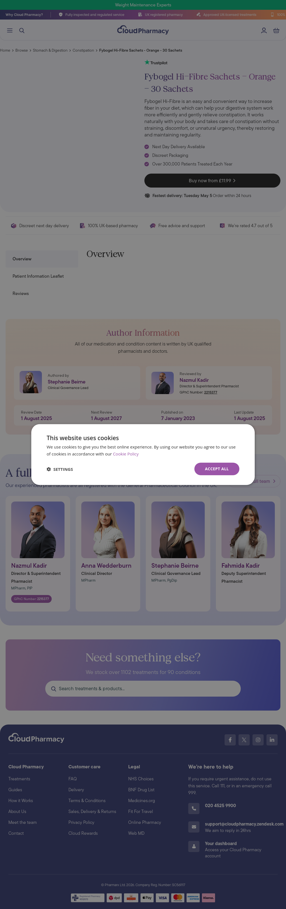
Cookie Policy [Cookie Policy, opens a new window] (126, 453)
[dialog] (143, 454)
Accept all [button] (217, 468)
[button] (60, 469)
